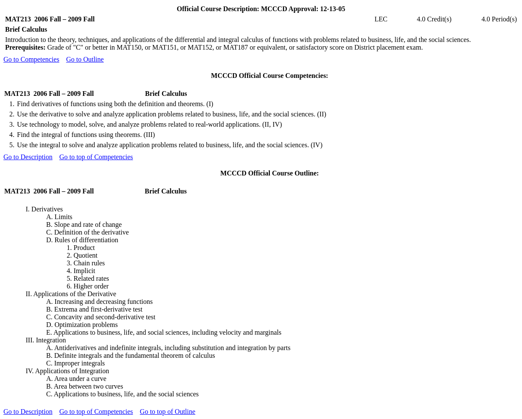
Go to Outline (85, 59)
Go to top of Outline (167, 411)
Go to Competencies (31, 59)
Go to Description (28, 156)
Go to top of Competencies (96, 156)
